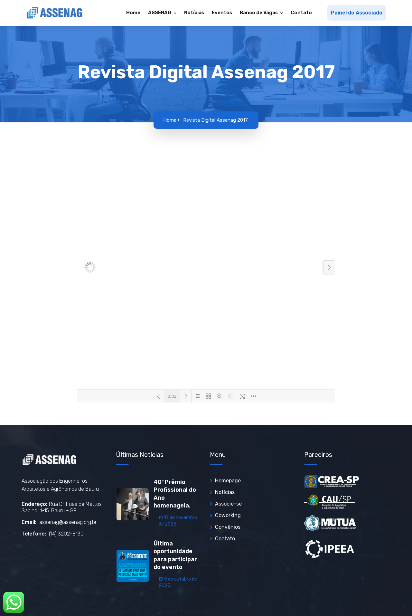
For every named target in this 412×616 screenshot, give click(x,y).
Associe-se (228, 504)
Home (133, 12)
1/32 (172, 396)
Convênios (227, 527)
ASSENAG (160, 12)
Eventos (222, 12)
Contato (301, 12)
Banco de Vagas (259, 12)
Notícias (194, 12)
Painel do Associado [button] (356, 13)
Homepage (228, 481)
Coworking (228, 515)
